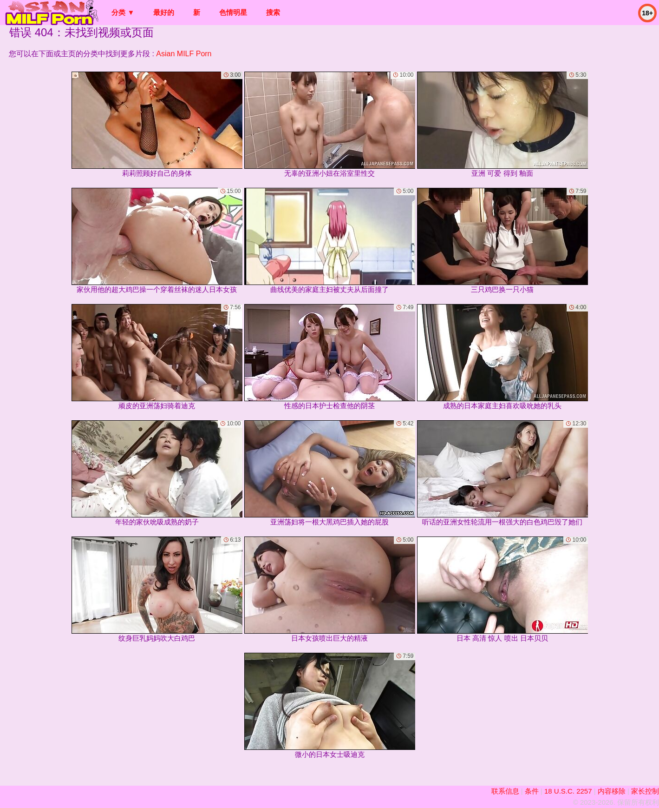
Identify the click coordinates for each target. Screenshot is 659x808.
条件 (532, 791)
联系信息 (505, 791)
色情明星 (233, 12)
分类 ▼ (122, 12)
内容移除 (612, 791)
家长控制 (645, 791)
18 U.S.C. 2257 (568, 791)
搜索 (273, 12)
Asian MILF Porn (183, 54)
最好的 (163, 12)
